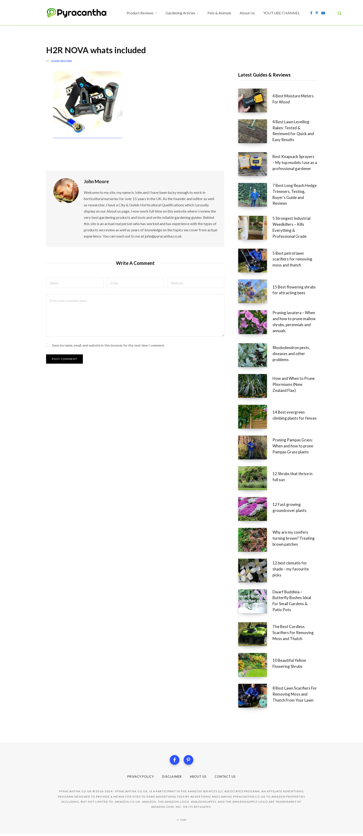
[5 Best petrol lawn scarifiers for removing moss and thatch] (255, 260)
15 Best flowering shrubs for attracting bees (294, 290)
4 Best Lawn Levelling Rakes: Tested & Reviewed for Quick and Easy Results (293, 130)
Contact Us (229, 778)
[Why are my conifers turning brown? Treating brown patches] (255, 540)
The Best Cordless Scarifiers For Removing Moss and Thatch (293, 632)
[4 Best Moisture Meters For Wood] (255, 100)
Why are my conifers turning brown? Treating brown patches (293, 538)
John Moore (61, 61)
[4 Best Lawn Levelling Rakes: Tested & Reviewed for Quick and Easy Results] (255, 132)
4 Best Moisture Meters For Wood (293, 98)
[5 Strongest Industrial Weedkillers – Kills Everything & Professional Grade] (255, 229)
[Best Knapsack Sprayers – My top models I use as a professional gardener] (255, 164)
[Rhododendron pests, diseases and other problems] (255, 355)
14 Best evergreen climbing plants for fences (294, 415)
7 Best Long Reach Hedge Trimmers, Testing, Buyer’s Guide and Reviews (294, 194)
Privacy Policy (137, 778)
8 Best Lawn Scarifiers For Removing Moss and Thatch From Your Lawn (294, 694)
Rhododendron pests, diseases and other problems (291, 353)
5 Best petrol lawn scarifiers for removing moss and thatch (292, 259)
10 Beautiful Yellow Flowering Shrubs (289, 663)
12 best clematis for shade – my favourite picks (290, 568)
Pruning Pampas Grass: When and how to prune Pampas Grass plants (292, 445)
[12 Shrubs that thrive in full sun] (255, 478)
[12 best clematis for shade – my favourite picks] (255, 570)
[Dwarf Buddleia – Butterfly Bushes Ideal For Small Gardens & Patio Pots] (255, 602)
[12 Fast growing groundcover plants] (255, 509)
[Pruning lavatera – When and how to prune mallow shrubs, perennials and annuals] (255, 323)
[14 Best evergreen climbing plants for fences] (255, 417)
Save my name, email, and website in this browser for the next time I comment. (108, 341)
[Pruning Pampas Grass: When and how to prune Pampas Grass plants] (255, 447)
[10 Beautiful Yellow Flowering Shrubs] (255, 665)
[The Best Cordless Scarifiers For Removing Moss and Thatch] (255, 634)
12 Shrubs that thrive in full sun (292, 476)
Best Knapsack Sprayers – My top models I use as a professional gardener (294, 162)
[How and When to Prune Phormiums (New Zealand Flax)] (255, 386)
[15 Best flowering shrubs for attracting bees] (255, 291)
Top (181, 822)
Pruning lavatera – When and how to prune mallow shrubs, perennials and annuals (294, 321)
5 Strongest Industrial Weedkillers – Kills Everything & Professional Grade (291, 227)
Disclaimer (171, 778)
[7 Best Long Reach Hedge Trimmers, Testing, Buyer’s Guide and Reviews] (255, 196)
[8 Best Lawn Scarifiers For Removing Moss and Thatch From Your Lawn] (255, 696)
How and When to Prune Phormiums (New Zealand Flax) (293, 384)
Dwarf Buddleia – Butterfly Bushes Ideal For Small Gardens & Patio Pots (291, 600)
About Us (200, 778)
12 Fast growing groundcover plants (289, 507)
